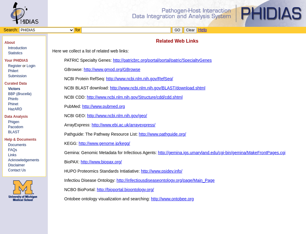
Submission (17, 76)
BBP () (19, 94)
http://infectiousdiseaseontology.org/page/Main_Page (166, 180)
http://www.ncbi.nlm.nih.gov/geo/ (117, 115)
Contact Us (17, 170)
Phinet (13, 104)
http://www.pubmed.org (103, 106)
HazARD (15, 109)
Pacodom (15, 127)
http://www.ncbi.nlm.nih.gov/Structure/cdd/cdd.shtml (135, 97)
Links (12, 155)
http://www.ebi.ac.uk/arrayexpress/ (123, 125)
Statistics (15, 53)
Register (15, 66)
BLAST (13, 132)
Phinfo (13, 99)
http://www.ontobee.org (172, 198)
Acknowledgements (23, 160)
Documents (17, 145)
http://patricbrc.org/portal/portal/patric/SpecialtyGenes (162, 60)
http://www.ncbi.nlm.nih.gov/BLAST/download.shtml (157, 88)
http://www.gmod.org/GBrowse (112, 69)
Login (31, 66)
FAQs (12, 150)
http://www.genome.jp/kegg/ (104, 143)
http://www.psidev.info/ (161, 171)
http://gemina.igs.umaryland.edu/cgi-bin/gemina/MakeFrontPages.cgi (221, 152)
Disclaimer (16, 165)
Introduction (17, 48)
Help (202, 29)
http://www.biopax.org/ (101, 161)
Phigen (13, 122)
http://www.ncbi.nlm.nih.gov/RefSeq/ (139, 78)
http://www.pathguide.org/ (162, 134)
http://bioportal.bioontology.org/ (125, 189)
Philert (13, 71)
